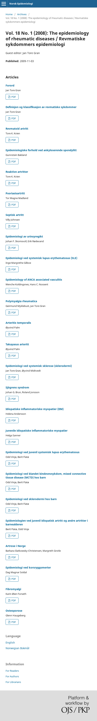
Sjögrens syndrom (17, 387)
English (10, 642)
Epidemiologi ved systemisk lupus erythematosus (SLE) (41, 258)
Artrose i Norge (16, 546)
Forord (10, 85)
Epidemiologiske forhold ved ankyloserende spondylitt (41, 150)
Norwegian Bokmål (17, 648)
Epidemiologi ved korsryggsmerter (28, 567)
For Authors (12, 676)
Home (9, 14)
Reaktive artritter (17, 171)
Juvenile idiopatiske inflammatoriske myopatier (36, 430)
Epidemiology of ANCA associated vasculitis (34, 279)
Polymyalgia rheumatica (21, 301)
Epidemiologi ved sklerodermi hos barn (31, 499)
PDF (13, 96)
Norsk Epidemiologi (21, 3)
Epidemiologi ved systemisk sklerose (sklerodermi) (39, 366)
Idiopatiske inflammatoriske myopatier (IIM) (35, 409)
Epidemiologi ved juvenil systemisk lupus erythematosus (42, 452)
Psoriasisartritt (15, 193)
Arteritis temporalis (18, 322)
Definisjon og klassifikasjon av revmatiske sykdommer (41, 107)
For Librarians (13, 682)
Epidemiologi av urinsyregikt (24, 236)
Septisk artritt (15, 215)
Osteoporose (14, 610)
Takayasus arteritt (17, 344)
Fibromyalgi (13, 589)
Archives (22, 14)
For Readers (12, 670)
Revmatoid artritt (17, 128)
